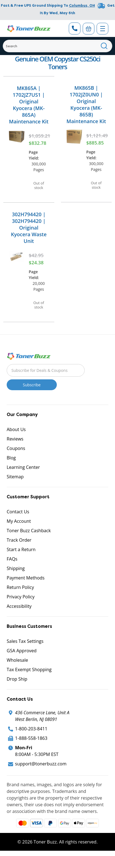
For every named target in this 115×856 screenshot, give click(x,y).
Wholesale (17, 660)
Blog (11, 458)
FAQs (12, 559)
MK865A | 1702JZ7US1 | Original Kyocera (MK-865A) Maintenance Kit (28, 105)
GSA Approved (21, 651)
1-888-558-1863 (31, 738)
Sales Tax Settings (25, 641)
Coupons (16, 448)
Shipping (16, 568)
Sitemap (15, 477)
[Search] (57, 46)
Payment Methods (26, 578)
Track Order (19, 540)
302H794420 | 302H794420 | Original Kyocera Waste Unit (29, 227)
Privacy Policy (21, 597)
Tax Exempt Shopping (29, 669)
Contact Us (18, 512)
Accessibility (19, 606)
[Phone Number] (74, 28)
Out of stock (38, 185)
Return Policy (20, 587)
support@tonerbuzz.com (41, 764)
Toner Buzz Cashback (29, 530)
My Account (19, 521)
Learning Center (23, 467)
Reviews (15, 439)
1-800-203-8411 (31, 729)
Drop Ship (17, 679)
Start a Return (21, 549)
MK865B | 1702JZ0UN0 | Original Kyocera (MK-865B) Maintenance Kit (86, 104)
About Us (16, 429)
